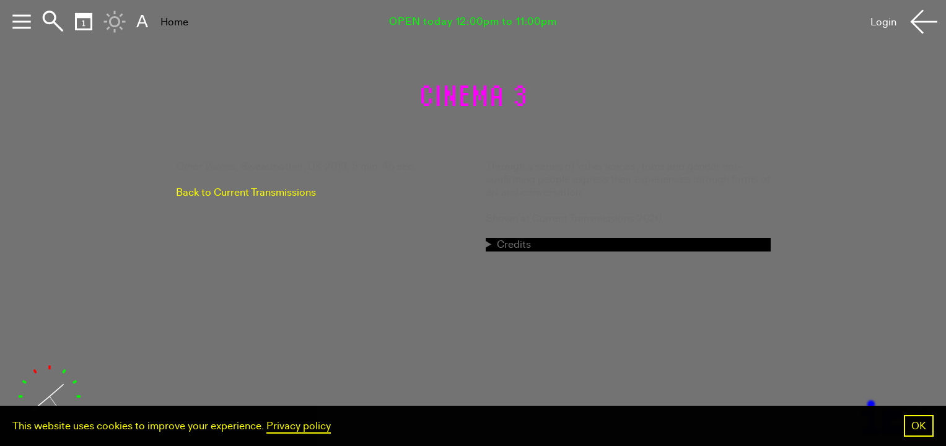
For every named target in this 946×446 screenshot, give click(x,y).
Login (883, 21)
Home (174, 21)
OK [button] (918, 425)
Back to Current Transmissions (246, 192)
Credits (514, 244)
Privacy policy (298, 425)
